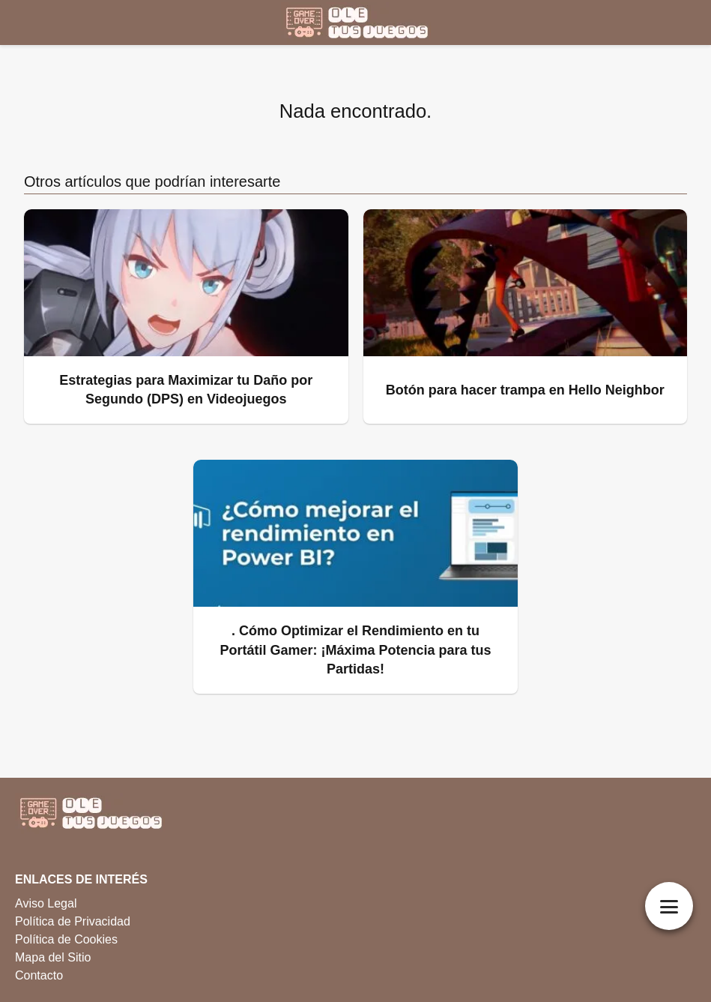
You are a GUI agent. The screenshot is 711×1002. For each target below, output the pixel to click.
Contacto (39, 975)
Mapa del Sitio (53, 957)
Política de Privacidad (72, 921)
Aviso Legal (45, 903)
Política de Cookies (66, 939)
